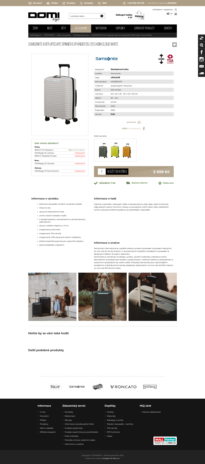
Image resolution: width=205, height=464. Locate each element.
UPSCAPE (115, 77)
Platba (52, 3)
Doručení (35, 3)
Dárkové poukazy (144, 28)
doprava (136, 183)
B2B (102, 3)
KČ (168, 13)
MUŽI (49, 28)
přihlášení (157, 9)
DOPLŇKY (120, 28)
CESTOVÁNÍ (81, 28)
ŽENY (35, 28)
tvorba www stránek (102, 458)
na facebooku (134, 128)
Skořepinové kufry (81, 35)
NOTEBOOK (101, 28)
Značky (168, 28)
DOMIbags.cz (35, 35)
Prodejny (69, 3)
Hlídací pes (166, 183)
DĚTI (63, 28)
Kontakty (86, 3)
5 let (113, 114)
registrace (168, 9)
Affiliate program (48, 432)
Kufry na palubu (64, 35)
